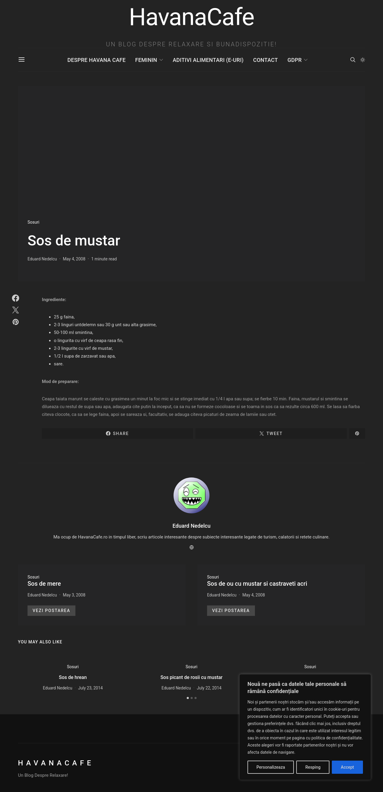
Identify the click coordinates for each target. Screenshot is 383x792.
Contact (265, 60)
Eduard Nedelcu (42, 259)
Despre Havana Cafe (96, 60)
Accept (347, 767)
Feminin (146, 60)
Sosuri (33, 222)
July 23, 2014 (90, 688)
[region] (305, 727)
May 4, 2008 (74, 259)
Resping (312, 767)
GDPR (295, 60)
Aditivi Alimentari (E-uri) (208, 60)
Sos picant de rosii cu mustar (191, 677)
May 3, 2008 (74, 595)
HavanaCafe (56, 763)
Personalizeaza (270, 767)
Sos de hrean (73, 677)
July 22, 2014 (209, 688)
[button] (362, 59)
